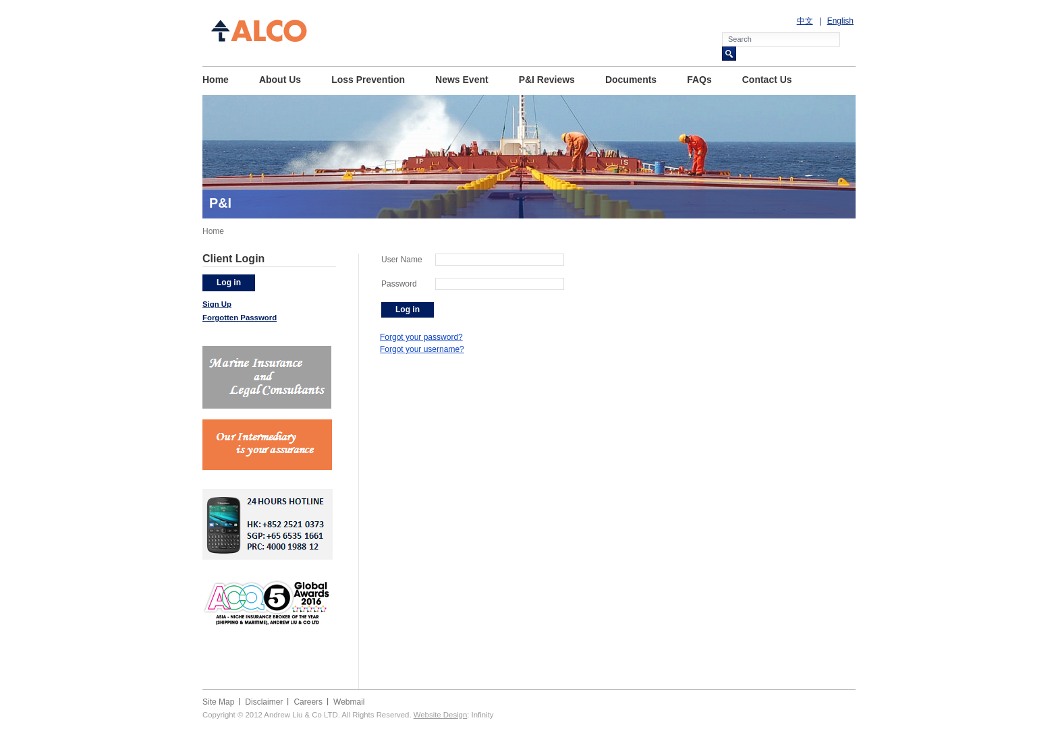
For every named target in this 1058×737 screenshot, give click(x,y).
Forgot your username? (422, 349)
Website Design (441, 715)
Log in (229, 282)
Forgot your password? (421, 337)
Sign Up (216, 304)
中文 (805, 21)
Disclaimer (264, 702)
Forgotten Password (239, 318)
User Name (401, 259)
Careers (308, 702)
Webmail (348, 702)
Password (399, 284)
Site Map (218, 702)
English (840, 21)
